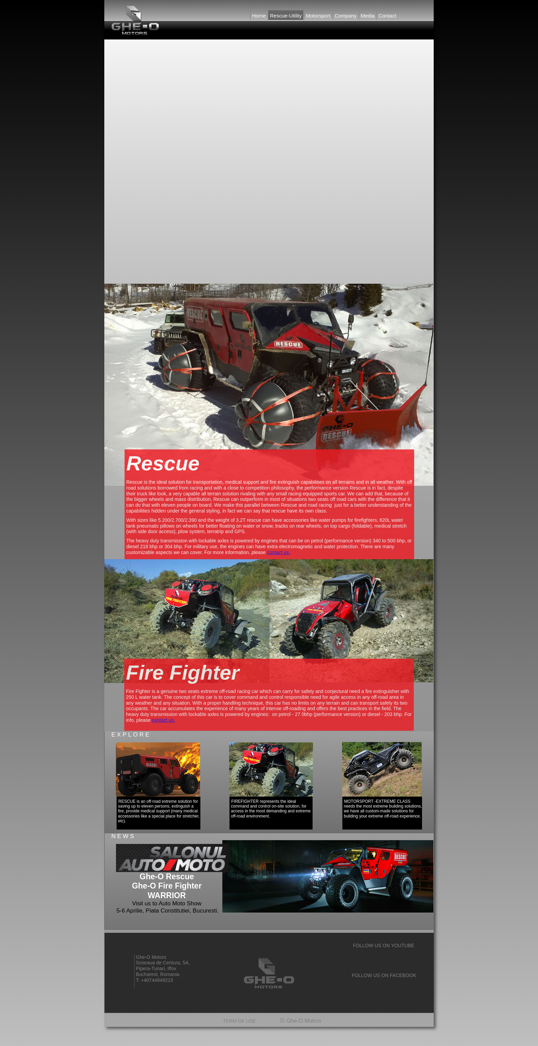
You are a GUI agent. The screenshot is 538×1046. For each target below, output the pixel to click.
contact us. (278, 552)
